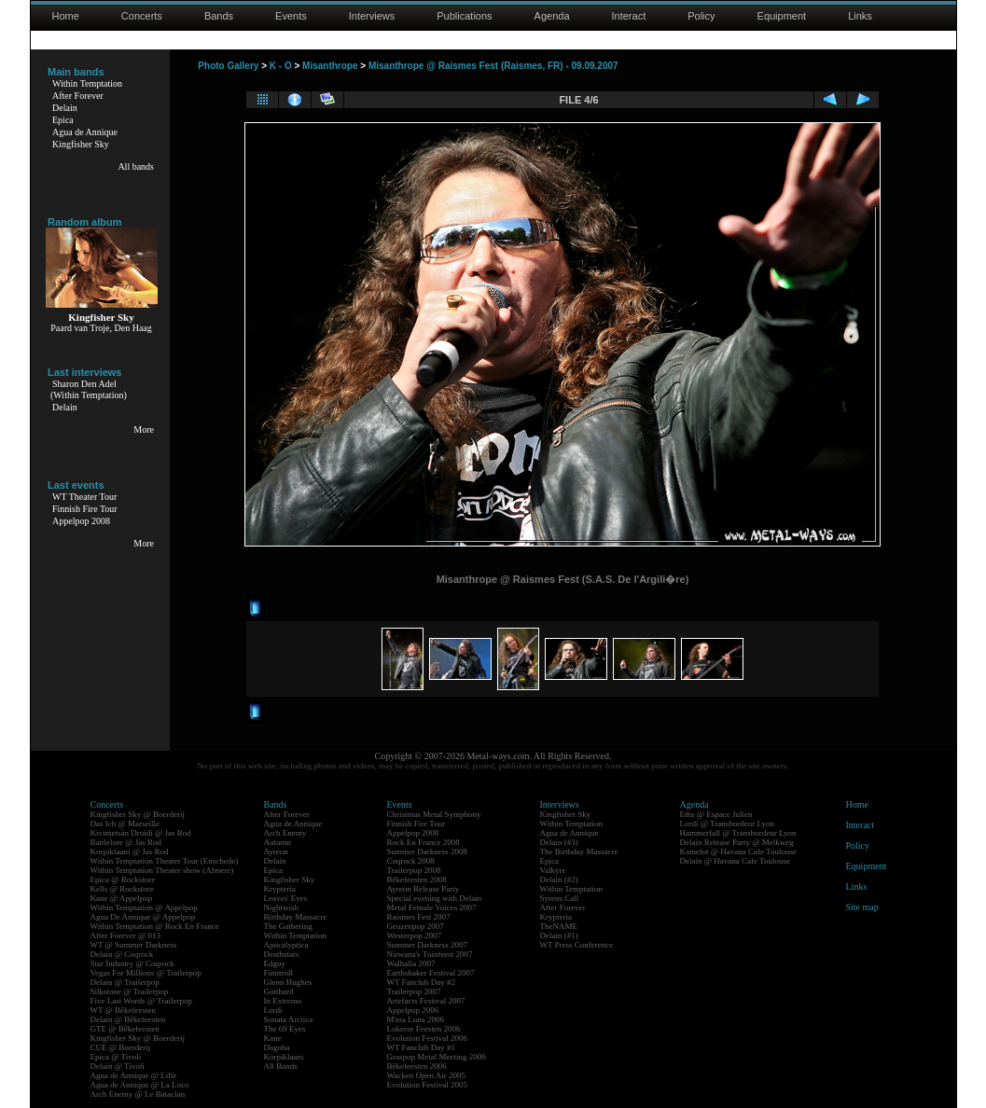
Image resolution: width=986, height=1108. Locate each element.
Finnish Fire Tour (85, 509)
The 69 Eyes (285, 1028)
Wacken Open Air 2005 (426, 1075)
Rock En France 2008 (423, 842)
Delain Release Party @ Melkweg (737, 842)
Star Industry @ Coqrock (132, 963)
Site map (862, 907)
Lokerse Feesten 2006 (424, 1028)
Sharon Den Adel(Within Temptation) (88, 389)
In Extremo (283, 1000)
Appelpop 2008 (81, 521)
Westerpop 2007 (414, 935)
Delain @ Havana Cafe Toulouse (735, 861)
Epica (63, 120)
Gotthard (279, 991)
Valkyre (553, 870)
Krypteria (280, 888)
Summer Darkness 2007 (427, 944)
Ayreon (276, 851)
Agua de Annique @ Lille (133, 1075)
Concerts (141, 15)
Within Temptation (87, 83)
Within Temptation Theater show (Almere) (162, 870)
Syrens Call (559, 898)
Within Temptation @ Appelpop (144, 907)
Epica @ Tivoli (116, 1056)
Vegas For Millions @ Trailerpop (145, 972)
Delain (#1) (559, 935)
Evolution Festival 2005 (427, 1084)
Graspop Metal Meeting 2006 (436, 1056)
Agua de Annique (85, 132)
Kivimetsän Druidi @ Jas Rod (140, 833)
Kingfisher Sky (80, 144)
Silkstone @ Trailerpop (129, 991)
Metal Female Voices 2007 (432, 907)
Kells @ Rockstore (122, 888)
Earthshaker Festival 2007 (431, 972)
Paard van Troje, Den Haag (101, 328)
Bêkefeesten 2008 (417, 879)
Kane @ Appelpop (121, 898)
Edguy (275, 963)
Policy (701, 15)
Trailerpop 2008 (414, 870)
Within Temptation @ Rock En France (154, 926)
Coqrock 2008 (411, 861)
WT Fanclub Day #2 (421, 982)
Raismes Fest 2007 (419, 916)
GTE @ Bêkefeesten (125, 1028)
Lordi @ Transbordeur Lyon (727, 823)
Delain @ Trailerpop (125, 982)
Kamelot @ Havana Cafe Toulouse (738, 851)
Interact (629, 15)
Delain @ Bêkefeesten (128, 1019)
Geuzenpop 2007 (415, 926)
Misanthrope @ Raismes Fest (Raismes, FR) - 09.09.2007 (493, 66)
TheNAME (559, 926)
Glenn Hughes (288, 982)
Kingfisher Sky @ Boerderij (138, 814)
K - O (281, 66)
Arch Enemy (285, 833)
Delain (64, 108)
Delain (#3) (559, 842)
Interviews (372, 15)
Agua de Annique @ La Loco (139, 1084)
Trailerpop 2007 (414, 991)
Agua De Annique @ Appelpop (143, 916)
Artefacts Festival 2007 (426, 1000)
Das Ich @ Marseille (125, 823)
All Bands (281, 1066)
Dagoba (277, 1047)
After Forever (78, 95)
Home (65, 15)
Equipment (782, 15)
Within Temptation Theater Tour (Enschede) (164, 861)
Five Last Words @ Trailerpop (141, 1000)
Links (860, 15)
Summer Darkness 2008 (427, 851)
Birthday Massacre (295, 916)
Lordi (273, 1010)
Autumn (278, 842)
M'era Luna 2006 (416, 1019)
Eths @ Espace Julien (716, 814)
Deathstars (281, 954)
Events (291, 15)
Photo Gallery (228, 66)
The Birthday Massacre (579, 851)
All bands (136, 166)
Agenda (552, 15)
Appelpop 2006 (413, 1010)
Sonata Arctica (288, 1019)
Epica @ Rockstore (123, 879)
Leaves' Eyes (286, 898)
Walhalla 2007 (411, 963)
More (143, 429)
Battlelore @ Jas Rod (126, 842)
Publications (464, 15)
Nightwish (281, 907)
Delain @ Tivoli (117, 1066)
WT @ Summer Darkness (133, 944)
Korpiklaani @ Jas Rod (129, 851)
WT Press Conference (577, 944)
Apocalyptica (286, 944)
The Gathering (288, 926)
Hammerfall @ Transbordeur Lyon (738, 833)
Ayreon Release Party (423, 888)
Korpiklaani (284, 1056)
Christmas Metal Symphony (434, 814)
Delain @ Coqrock (122, 954)
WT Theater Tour (84, 497)
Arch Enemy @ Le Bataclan (138, 1094)
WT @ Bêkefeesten (123, 1010)
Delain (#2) (559, 879)
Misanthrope (329, 66)
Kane (273, 1038)
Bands (218, 15)
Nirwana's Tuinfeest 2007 (430, 954)
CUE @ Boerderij (120, 1047)
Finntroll (279, 972)
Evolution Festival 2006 (427, 1038)
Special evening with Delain (434, 898)
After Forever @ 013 (125, 935)
